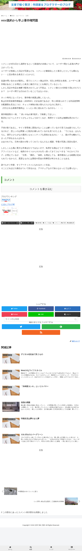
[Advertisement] (41, 39)
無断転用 (71, 223)
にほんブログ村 (8, 204)
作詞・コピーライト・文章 (11, 223)
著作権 (39, 223)
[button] (76, 322)
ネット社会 (48, 223)
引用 (64, 223)
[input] (41, 321)
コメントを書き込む (41, 189)
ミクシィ (57, 223)
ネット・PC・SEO (27, 223)
